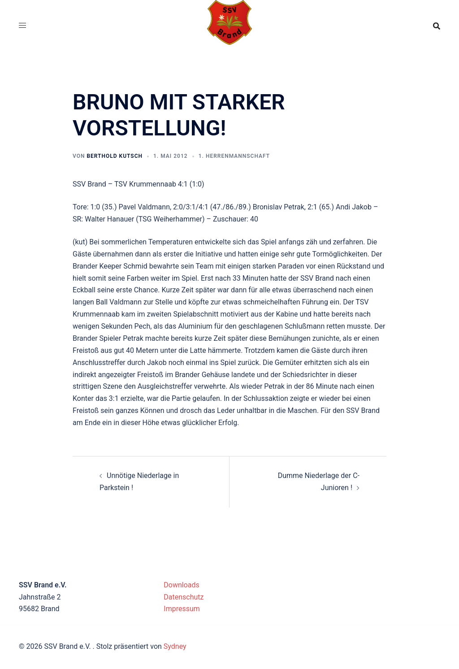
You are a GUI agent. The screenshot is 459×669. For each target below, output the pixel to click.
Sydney (175, 646)
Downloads (181, 585)
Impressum (182, 608)
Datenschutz (184, 597)
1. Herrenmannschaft (234, 156)
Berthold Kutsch (115, 156)
